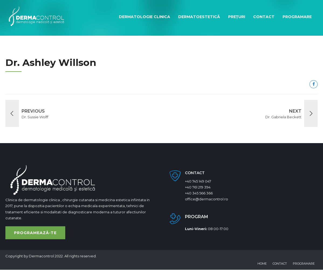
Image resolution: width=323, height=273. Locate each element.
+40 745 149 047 (198, 181)
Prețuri (236, 16)
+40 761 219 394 (198, 187)
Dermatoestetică (199, 16)
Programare (297, 16)
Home (262, 263)
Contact (263, 16)
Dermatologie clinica (144, 16)
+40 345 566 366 (199, 193)
